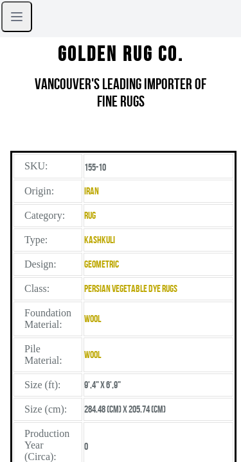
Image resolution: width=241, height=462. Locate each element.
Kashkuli (99, 239)
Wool (92, 318)
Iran (91, 190)
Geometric (101, 264)
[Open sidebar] (16, 16)
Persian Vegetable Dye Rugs (130, 288)
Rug (90, 215)
